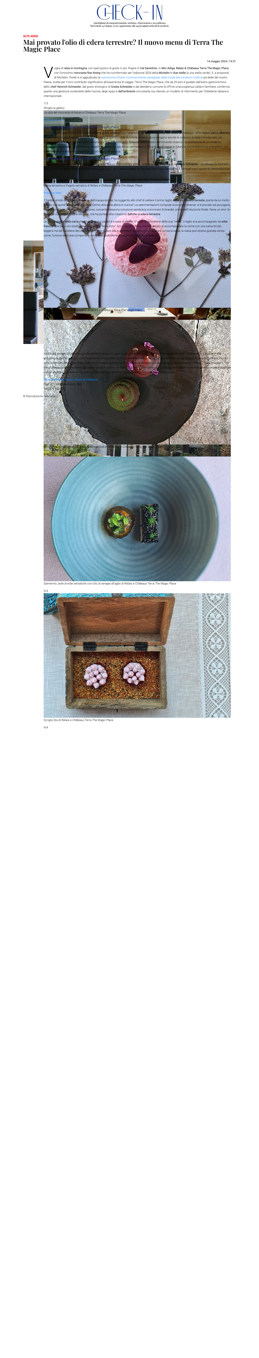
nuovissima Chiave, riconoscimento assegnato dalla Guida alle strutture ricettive (152, 77)
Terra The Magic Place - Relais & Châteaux (71, 1336)
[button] (49, 530)
